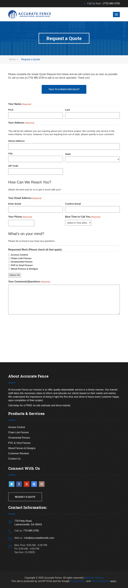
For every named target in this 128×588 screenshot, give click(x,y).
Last (67, 109)
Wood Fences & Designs (24, 268)
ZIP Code (13, 165)
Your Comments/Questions (29, 281)
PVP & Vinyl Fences (22, 265)
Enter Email (14, 203)
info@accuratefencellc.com (39, 538)
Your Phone (20, 216)
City (10, 153)
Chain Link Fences (21, 258)
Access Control (19, 254)
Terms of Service (100, 581)
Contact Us (14, 458)
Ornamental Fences (21, 261)
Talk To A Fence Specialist (64, 89)
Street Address (16, 141)
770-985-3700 (31, 530)
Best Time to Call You (82, 216)
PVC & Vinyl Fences (19, 443)
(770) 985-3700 (111, 3)
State (68, 154)
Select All (14, 275)
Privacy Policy (78, 581)
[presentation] (31, 324)
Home (12, 59)
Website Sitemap (94, 577)
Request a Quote (25, 497)
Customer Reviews (18, 453)
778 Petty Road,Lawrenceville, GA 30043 (28, 523)
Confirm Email (73, 203)
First (10, 109)
